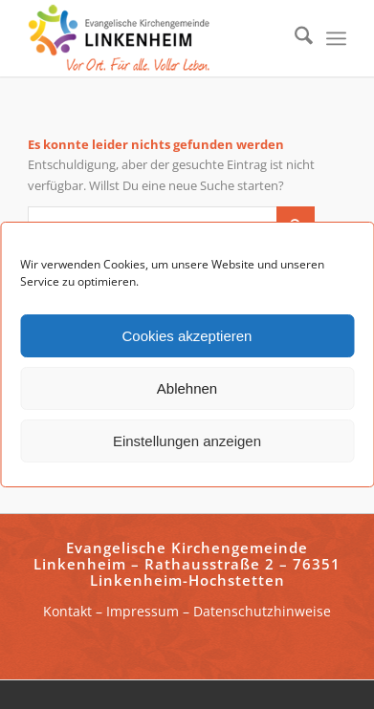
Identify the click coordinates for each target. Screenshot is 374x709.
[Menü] (336, 38)
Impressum (142, 611)
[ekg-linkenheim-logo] (155, 38)
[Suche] (294, 38)
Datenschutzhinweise (262, 611)
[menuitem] (294, 38)
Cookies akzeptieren (187, 336)
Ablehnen (187, 388)
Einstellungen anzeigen (187, 441)
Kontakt (67, 611)
